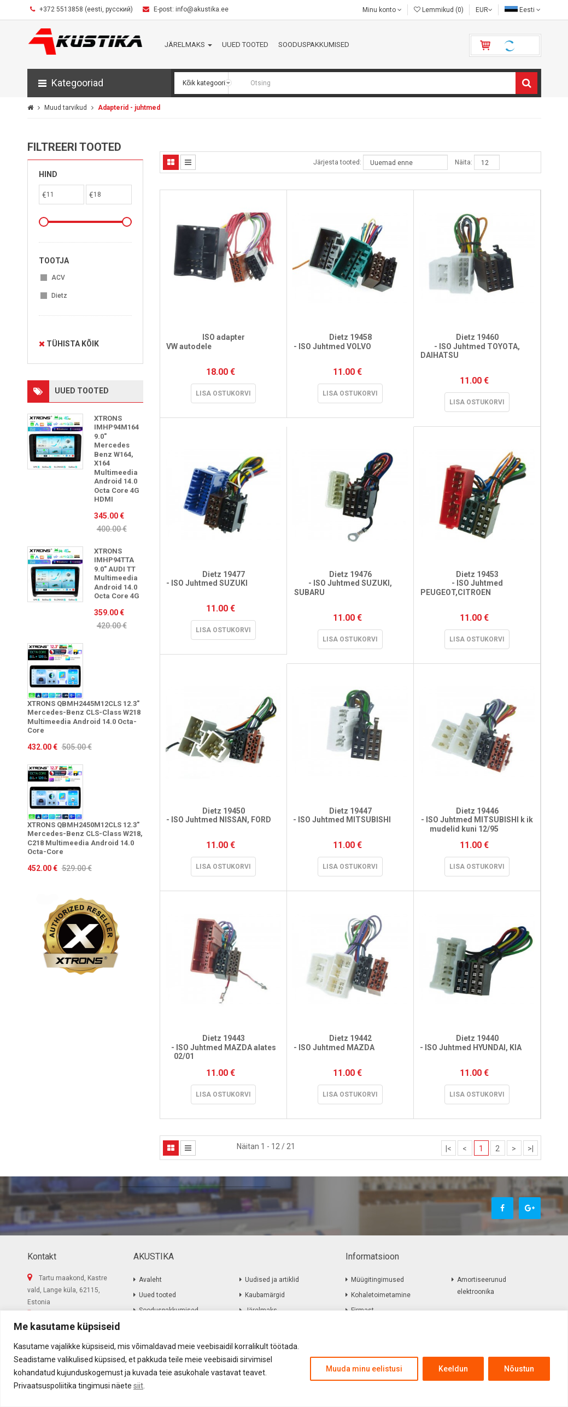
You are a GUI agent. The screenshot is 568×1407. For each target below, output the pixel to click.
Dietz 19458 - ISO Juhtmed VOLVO (350, 346)
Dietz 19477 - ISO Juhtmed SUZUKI (223, 583)
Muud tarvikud (65, 107)
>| (531, 1148)
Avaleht (150, 1280)
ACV (58, 277)
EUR (484, 10)
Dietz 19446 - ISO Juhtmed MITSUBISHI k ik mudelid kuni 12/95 (477, 819)
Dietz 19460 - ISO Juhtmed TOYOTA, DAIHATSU (477, 351)
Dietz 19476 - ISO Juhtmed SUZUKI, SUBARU (350, 588)
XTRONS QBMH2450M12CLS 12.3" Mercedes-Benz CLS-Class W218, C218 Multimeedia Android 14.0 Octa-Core (85, 838)
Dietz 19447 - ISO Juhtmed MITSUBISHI (350, 819)
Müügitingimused (377, 1280)
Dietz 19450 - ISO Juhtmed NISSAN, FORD (223, 819)
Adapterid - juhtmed (129, 107)
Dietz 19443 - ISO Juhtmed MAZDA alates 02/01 (223, 1047)
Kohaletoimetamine (381, 1295)
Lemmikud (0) (439, 10)
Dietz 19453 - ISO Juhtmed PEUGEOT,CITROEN (477, 588)
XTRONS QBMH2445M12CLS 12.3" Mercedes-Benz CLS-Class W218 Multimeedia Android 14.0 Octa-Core (83, 717)
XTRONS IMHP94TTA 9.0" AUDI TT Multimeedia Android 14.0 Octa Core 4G (116, 574)
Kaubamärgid (265, 1295)
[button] (99, 83)
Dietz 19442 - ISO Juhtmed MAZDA (350, 1047)
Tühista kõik (69, 343)
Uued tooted (157, 1295)
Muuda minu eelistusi (364, 1368)
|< (449, 1148)
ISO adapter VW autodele (223, 346)
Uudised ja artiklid (272, 1280)
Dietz (59, 295)
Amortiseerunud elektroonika (481, 1286)
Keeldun (453, 1368)
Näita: (463, 162)
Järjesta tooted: (337, 162)
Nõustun (519, 1368)
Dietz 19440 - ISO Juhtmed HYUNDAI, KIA (477, 1047)
